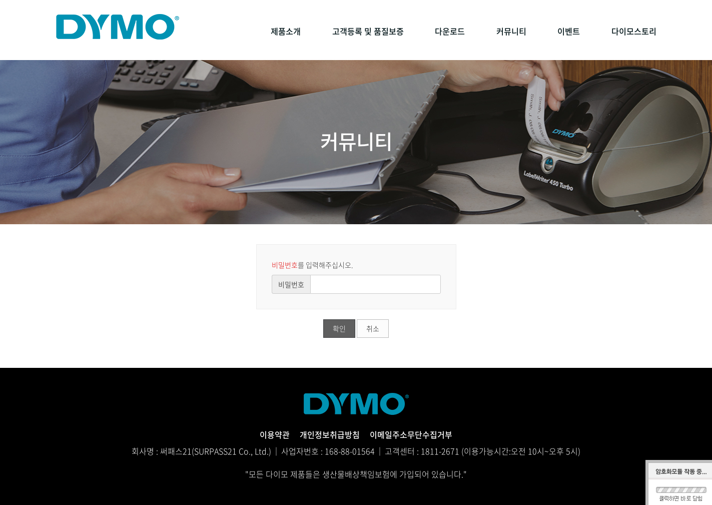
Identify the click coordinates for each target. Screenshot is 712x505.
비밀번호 (291, 284)
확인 (339, 328)
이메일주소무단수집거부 (411, 434)
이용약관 (275, 434)
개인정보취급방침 (330, 434)
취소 (372, 328)
